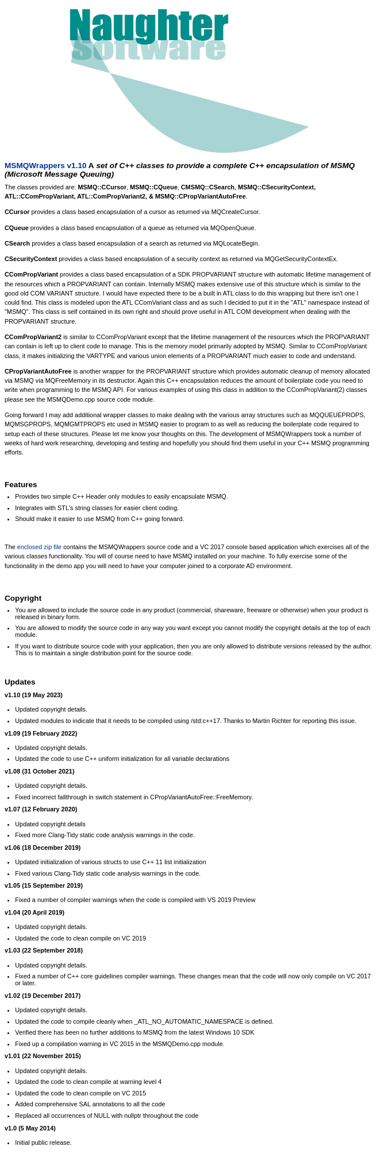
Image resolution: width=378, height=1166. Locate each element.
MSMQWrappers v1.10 (46, 165)
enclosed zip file (39, 546)
